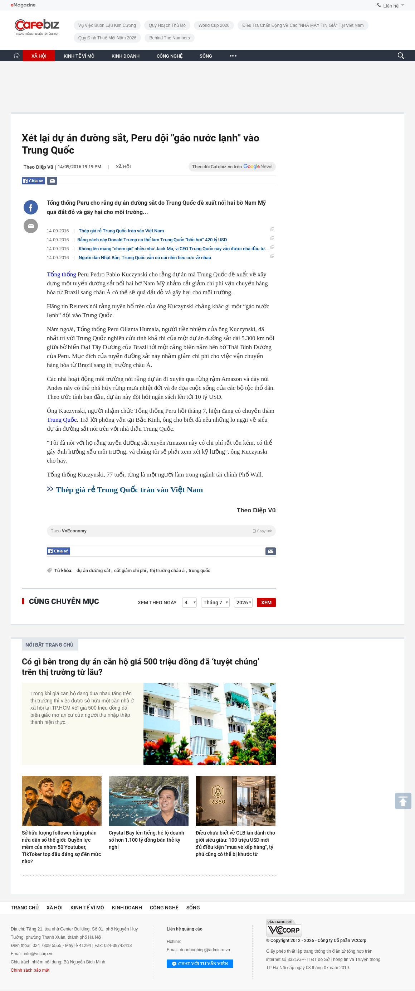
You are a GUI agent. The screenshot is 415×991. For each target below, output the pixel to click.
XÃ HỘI (39, 56)
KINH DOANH (126, 56)
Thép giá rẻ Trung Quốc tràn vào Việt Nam (121, 230)
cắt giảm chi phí (130, 570)
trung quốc (199, 570)
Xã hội (123, 166)
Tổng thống (61, 274)
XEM (266, 602)
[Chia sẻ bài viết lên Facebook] (31, 207)
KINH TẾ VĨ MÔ (79, 56)
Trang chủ (25, 907)
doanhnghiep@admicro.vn (205, 949)
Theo (161, 530)
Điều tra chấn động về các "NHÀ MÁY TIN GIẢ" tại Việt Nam (302, 25)
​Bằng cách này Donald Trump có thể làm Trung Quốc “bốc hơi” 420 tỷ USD (152, 239)
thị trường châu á (168, 570)
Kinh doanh (127, 907)
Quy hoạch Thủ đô (167, 25)
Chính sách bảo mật (30, 970)
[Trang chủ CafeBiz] (17, 55)
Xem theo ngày (157, 602)
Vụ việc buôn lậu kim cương (107, 25)
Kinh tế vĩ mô (87, 907)
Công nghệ (164, 907)
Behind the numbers (169, 37)
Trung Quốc (62, 419)
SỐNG (206, 56)
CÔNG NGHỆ (169, 56)
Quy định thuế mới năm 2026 (107, 37)
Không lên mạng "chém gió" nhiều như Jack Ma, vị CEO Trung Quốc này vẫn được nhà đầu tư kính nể (179, 248)
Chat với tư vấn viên (200, 964)
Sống (193, 907)
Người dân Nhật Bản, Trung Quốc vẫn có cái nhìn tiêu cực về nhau (145, 257)
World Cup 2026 (214, 25)
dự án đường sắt (94, 570)
